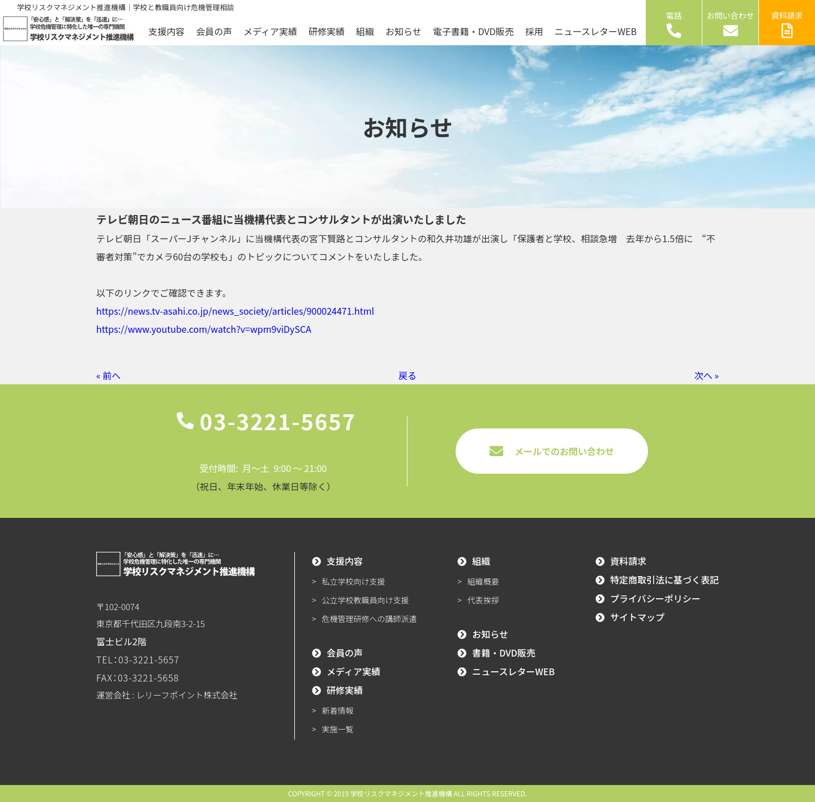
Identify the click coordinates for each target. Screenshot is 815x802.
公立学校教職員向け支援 (365, 600)
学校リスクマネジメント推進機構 (401, 793)
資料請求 (787, 24)
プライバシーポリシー (655, 598)
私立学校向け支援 (353, 581)
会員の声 (214, 31)
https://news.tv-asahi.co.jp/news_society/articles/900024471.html (235, 311)
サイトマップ (637, 617)
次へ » (706, 375)
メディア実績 (270, 31)
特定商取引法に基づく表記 (664, 579)
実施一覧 (338, 729)
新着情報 (338, 710)
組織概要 (483, 581)
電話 (674, 24)
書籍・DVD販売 (503, 652)
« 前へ (108, 375)
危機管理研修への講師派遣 (369, 618)
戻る (407, 375)
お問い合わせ (730, 24)
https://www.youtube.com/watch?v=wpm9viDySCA (203, 329)
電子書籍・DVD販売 (473, 31)
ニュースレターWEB (596, 31)
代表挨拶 (483, 600)
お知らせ (403, 31)
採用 (534, 31)
